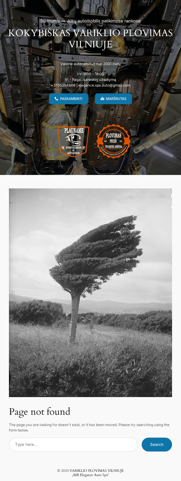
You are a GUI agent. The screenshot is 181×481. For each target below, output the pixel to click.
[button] (68, 98)
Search (157, 444)
